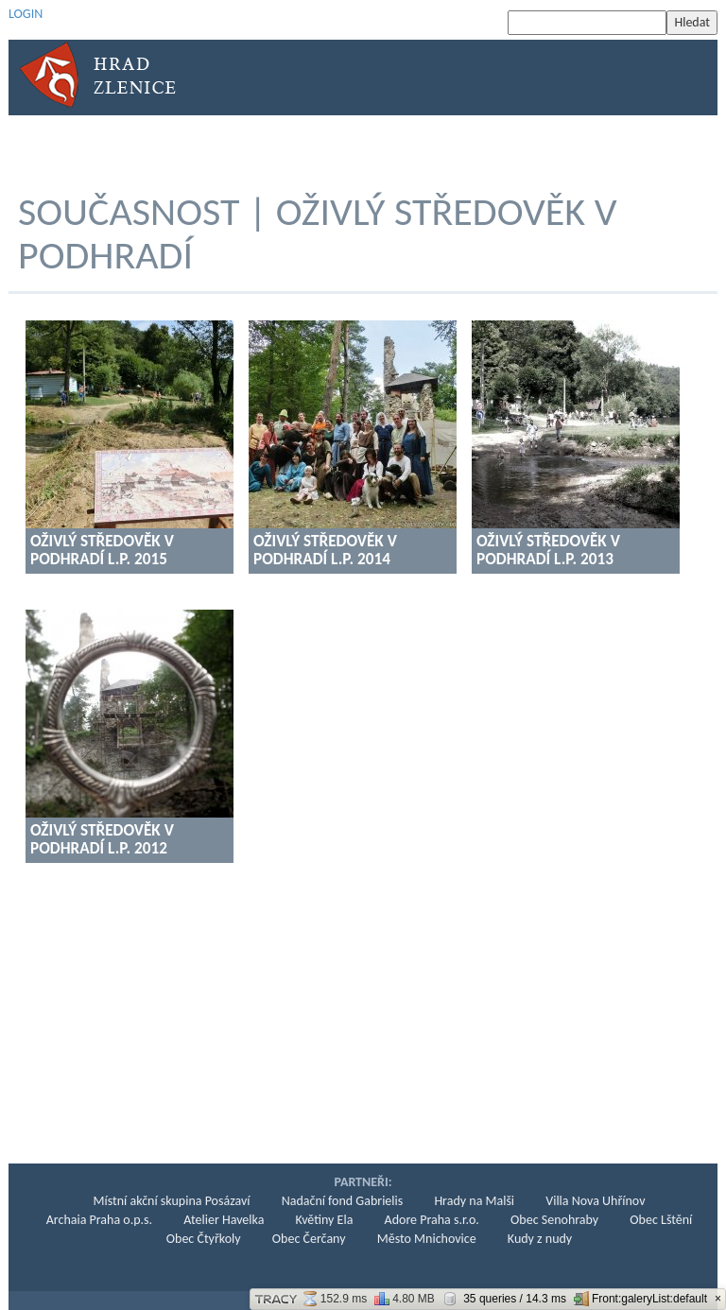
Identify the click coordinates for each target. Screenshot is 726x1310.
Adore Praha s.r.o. (432, 1220)
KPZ (509, 147)
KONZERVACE (332, 147)
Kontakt (655, 147)
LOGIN (26, 14)
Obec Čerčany (309, 1239)
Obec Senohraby (554, 1220)
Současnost (434, 147)
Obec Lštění (661, 1220)
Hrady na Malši (474, 1201)
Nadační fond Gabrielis (343, 1201)
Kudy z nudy (540, 1239)
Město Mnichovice (426, 1239)
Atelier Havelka (223, 1220)
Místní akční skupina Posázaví (172, 1201)
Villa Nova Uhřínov (595, 1201)
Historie (139, 147)
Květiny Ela (325, 1220)
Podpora (574, 147)
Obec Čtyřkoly (203, 1239)
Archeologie (230, 147)
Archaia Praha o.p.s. (99, 1220)
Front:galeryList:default (640, 1298)
